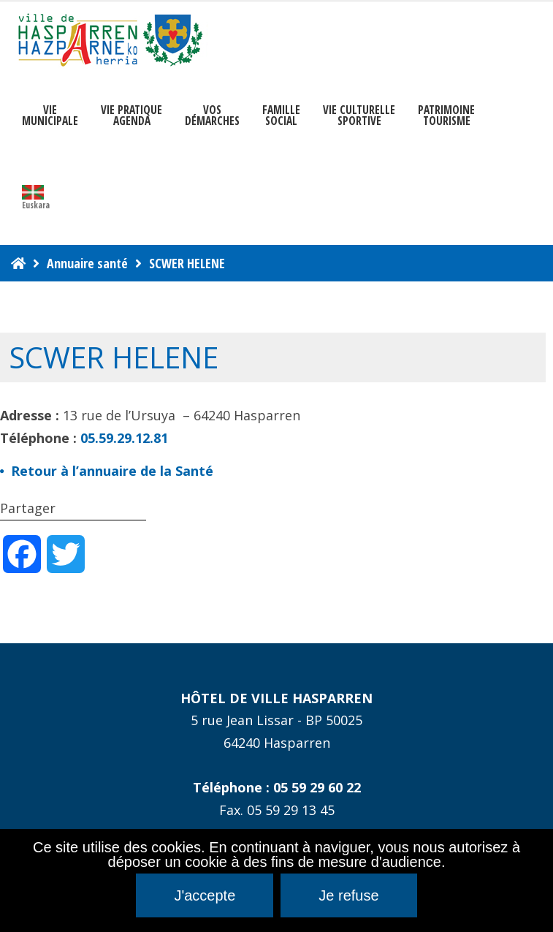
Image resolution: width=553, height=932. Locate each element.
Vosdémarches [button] (212, 115)
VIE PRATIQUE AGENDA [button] (131, 115)
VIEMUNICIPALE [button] (50, 115)
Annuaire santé (87, 263)
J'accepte (204, 895)
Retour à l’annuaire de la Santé (112, 471)
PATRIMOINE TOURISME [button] (446, 115)
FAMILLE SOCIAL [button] (281, 115)
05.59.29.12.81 (124, 438)
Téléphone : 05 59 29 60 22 (277, 787)
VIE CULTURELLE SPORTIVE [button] (359, 115)
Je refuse (348, 895)
